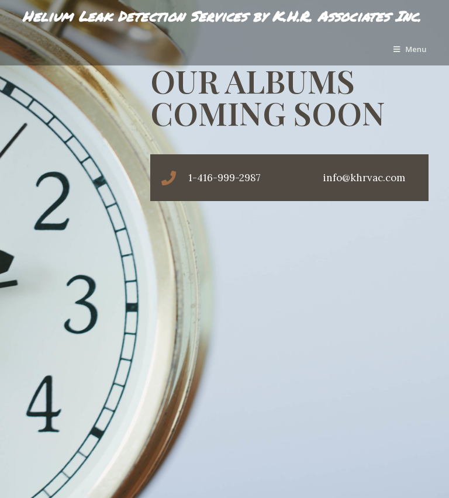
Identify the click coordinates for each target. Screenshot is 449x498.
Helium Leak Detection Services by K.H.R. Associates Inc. (221, 16)
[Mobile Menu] (410, 49)
